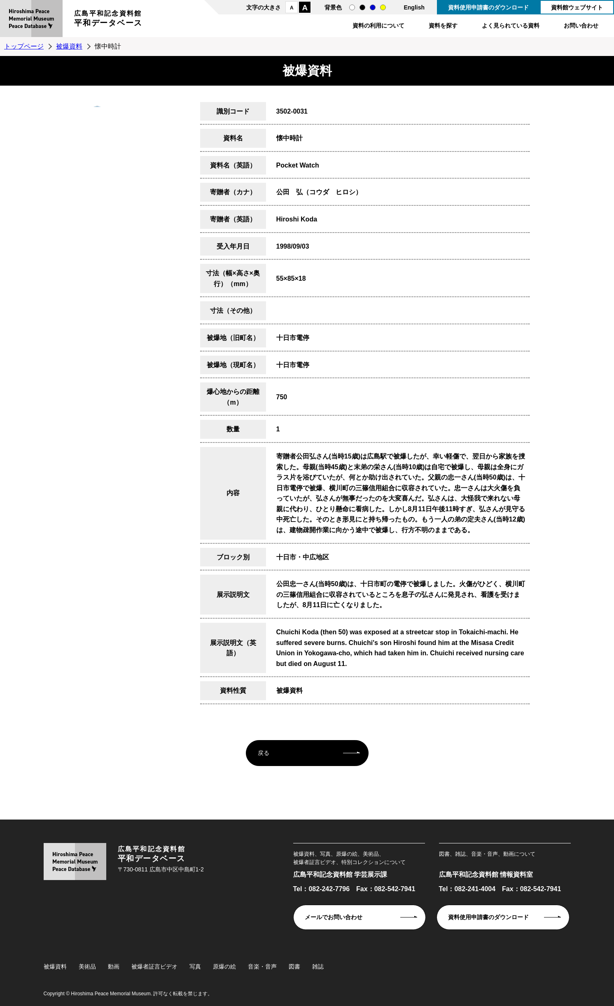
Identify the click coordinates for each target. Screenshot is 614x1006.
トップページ (24, 46)
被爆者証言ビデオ (154, 966)
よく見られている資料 (510, 25)
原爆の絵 (224, 966)
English (414, 7)
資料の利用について (378, 25)
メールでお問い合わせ (333, 917)
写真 (195, 966)
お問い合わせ (581, 25)
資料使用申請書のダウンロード (488, 7)
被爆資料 (69, 46)
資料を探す (443, 25)
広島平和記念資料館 (108, 19)
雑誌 (318, 966)
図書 (294, 966)
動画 (113, 966)
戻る (263, 753)
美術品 (87, 966)
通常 (352, 7)
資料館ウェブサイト (577, 7)
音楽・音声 (262, 966)
